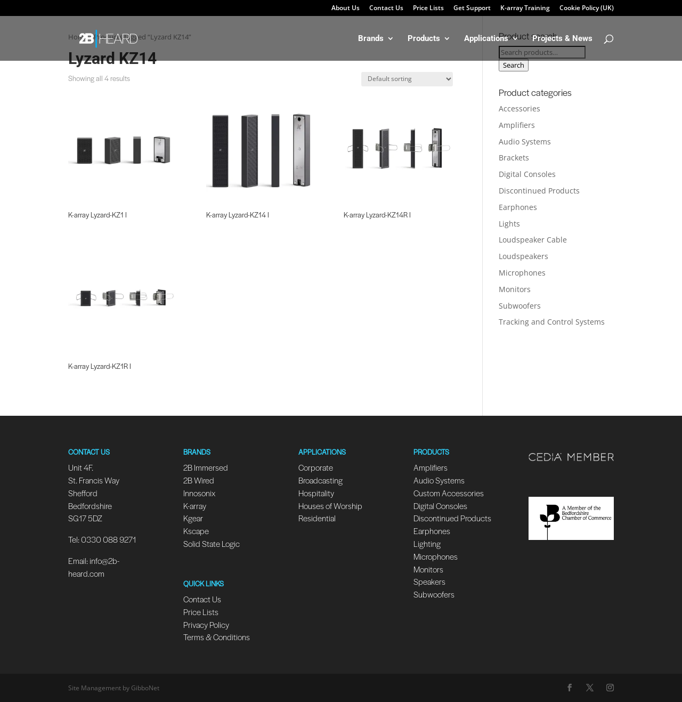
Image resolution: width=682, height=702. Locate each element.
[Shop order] (407, 79)
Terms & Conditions (216, 636)
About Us (345, 8)
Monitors (515, 289)
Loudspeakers (523, 256)
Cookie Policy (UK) (586, 8)
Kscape (196, 530)
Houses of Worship (330, 505)
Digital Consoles (527, 174)
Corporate (315, 467)
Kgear (193, 517)
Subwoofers (520, 306)
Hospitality (316, 492)
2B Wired (198, 480)
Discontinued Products (539, 190)
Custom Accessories (449, 492)
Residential (317, 517)
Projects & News (562, 39)
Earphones (518, 207)
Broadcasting (320, 480)
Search (513, 65)
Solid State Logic (211, 543)
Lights (509, 224)
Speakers (429, 581)
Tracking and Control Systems (552, 322)
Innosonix (199, 492)
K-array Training (525, 8)
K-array (194, 505)
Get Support (472, 8)
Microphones (522, 273)
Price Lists (428, 8)
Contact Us (386, 8)
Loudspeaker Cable (533, 240)
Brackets (514, 157)
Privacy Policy (206, 624)
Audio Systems (525, 141)
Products (424, 39)
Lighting (427, 543)
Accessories (519, 108)
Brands (371, 39)
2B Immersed (205, 467)
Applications (486, 39)
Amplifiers (517, 125)
